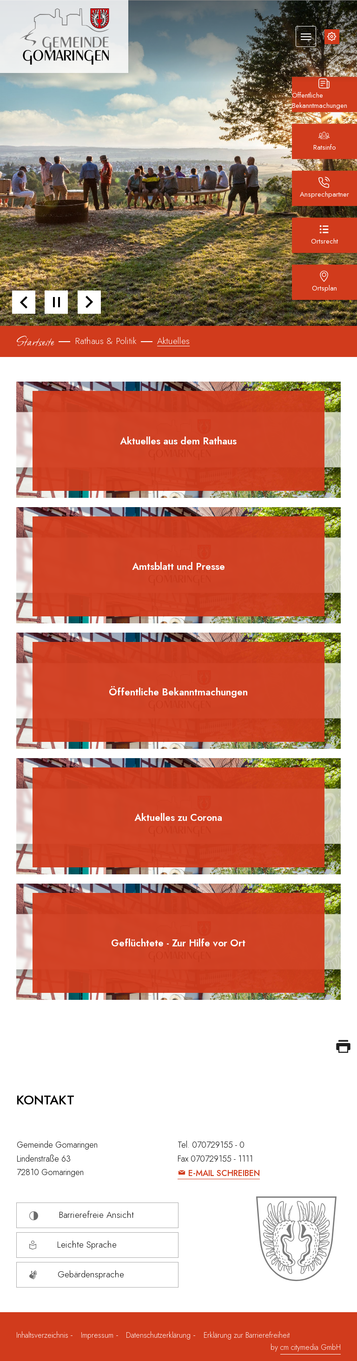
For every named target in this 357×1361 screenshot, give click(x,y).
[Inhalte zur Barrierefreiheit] (331, 36)
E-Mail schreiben (224, 1173)
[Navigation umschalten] (306, 36)
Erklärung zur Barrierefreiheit (247, 1335)
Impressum (97, 1335)
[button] (23, 302)
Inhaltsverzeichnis (43, 1335)
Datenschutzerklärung (158, 1335)
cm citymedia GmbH (310, 1347)
